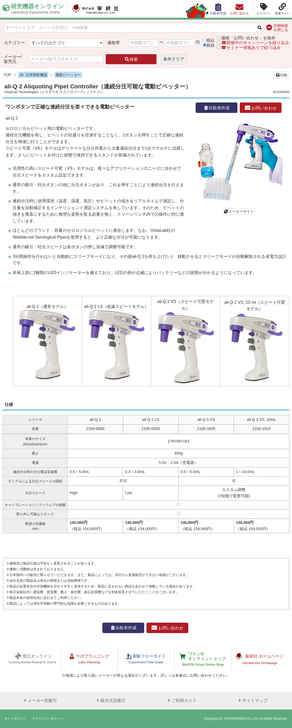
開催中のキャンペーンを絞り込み (255, 42)
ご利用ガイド (181, 700)
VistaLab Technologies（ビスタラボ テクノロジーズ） (45, 92)
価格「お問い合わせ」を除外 (248, 38)
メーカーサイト (241, 211)
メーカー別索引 (39, 700)
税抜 (210, 45)
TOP (7, 75)
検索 (131, 59)
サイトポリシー (15, 718)
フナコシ (96, 92)
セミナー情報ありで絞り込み (249, 47)
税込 (210, 40)
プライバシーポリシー (47, 718)
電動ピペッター (68, 75)
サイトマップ (252, 700)
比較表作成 (216, 108)
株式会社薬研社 (95, 9)
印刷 (281, 75)
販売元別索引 (110, 700)
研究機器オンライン (37, 9)
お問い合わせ (260, 108)
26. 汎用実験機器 (33, 75)
